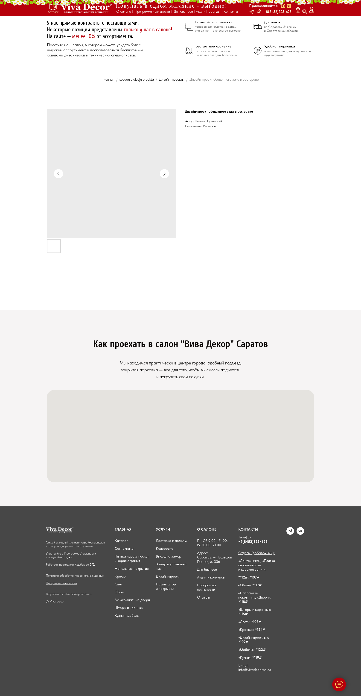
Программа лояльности (61, 583)
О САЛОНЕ (206, 529)
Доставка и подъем (171, 540)
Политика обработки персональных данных (75, 575)
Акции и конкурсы (211, 577)
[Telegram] (290, 533)
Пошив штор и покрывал (166, 586)
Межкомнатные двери (132, 600)
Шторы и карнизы (129, 607)
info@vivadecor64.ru (254, 669)
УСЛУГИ (163, 529)
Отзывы (203, 597)
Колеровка (164, 548)
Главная (108, 79)
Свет (118, 584)
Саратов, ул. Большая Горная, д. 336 (214, 559)
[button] (251, 11)
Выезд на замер (168, 556)
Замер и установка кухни (171, 566)
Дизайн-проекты (172, 79)
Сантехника (124, 548)
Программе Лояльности (80, 553)
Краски (120, 576)
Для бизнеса (207, 569)
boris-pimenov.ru (81, 594)
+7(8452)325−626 (253, 541)
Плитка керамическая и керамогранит (132, 558)
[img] (86, 8)
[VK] (300, 533)
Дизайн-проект (168, 576)
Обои (119, 592)
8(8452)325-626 (278, 11)
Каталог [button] (53, 12)
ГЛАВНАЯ (123, 529)
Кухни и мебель (127, 615)
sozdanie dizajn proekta (136, 79)
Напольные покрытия (132, 568)
